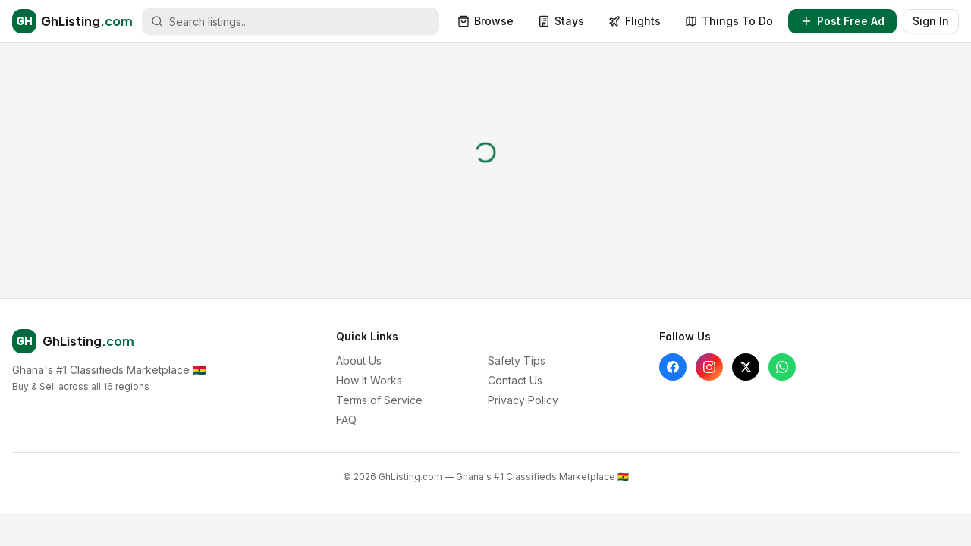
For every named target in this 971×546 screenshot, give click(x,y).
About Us (359, 360)
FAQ (346, 419)
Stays (561, 20)
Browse (485, 20)
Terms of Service (379, 400)
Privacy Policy (523, 400)
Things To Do (729, 20)
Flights (634, 20)
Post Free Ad (842, 20)
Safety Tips (516, 360)
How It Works (369, 380)
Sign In (931, 20)
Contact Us (515, 380)
